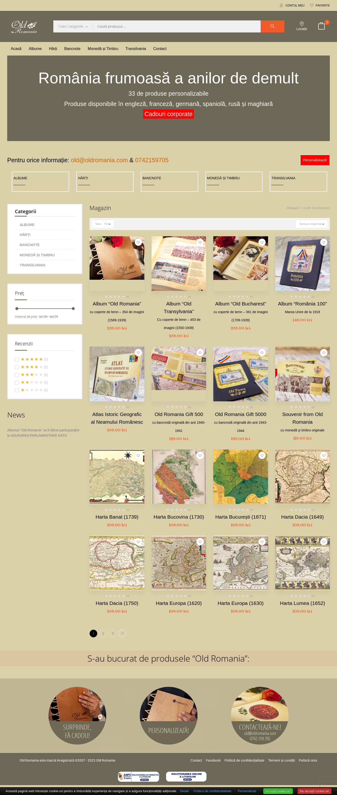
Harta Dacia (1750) (117, 603)
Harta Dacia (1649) (302, 517)
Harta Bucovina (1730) (178, 517)
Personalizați (247, 791)
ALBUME (20, 178)
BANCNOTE (151, 178)
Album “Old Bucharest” (241, 311)
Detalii (184, 791)
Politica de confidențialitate (213, 791)
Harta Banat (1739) (117, 517)
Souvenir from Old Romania (303, 421)
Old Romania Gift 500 (178, 422)
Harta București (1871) (240, 517)
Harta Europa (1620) (179, 603)
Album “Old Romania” (117, 311)
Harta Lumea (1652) (302, 603)
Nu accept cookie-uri (314, 791)
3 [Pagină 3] (113, 633)
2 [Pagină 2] (103, 633)
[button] (321, 26)
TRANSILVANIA (283, 178)
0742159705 (152, 160)
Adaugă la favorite (138, 242)
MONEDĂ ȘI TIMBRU (223, 178)
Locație (301, 26)
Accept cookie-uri (278, 791)
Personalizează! (315, 160)
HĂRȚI (83, 178)
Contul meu (292, 5)
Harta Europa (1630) (240, 603)
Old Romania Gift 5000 (240, 422)
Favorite (320, 5)
